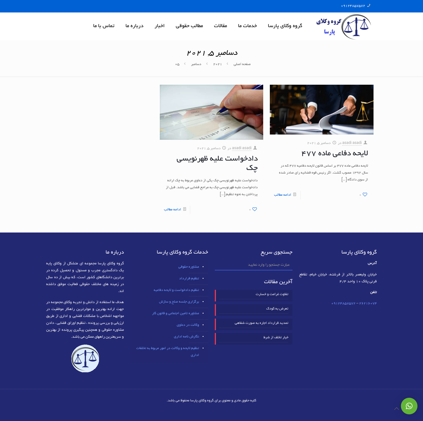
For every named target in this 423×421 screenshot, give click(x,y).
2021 (217, 64)
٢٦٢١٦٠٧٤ (368, 304)
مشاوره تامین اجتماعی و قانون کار (175, 314)
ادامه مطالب (282, 195)
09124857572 (353, 6)
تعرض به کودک (277, 309)
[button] (409, 406)
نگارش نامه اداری (186, 337)
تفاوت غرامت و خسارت (272, 294)
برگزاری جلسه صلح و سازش (179, 302)
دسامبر (196, 64)
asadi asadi (352, 143)
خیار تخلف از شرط (275, 338)
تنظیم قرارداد (189, 279)
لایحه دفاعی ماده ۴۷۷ (334, 154)
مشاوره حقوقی (188, 267)
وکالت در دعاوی (188, 325)
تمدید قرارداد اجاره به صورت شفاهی (261, 323)
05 (177, 64)
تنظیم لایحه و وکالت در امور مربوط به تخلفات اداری (167, 352)
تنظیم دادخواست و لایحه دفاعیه (176, 290)
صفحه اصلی (242, 64)
